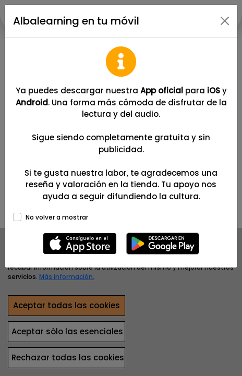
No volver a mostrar (57, 217)
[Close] (224, 21)
